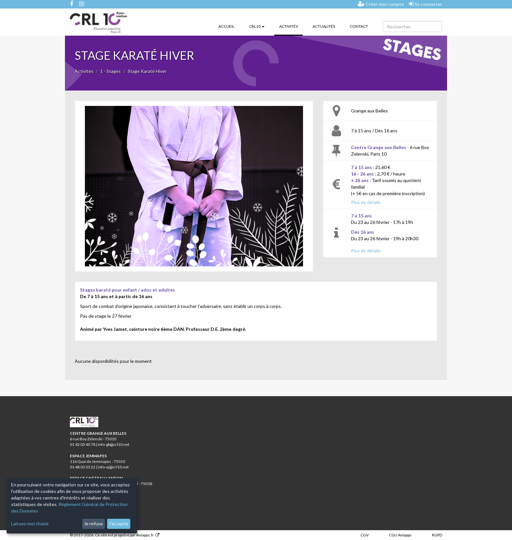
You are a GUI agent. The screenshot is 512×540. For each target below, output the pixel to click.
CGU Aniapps (400, 534)
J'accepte (118, 523)
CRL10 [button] (256, 26)
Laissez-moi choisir (30, 523)
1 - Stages (110, 71)
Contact (359, 26)
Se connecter (425, 4)
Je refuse (93, 523)
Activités (291, 26)
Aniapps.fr (145, 534)
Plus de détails (366, 202)
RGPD (437, 534)
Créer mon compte (381, 4)
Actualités (323, 26)
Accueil (226, 26)
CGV (364, 534)
